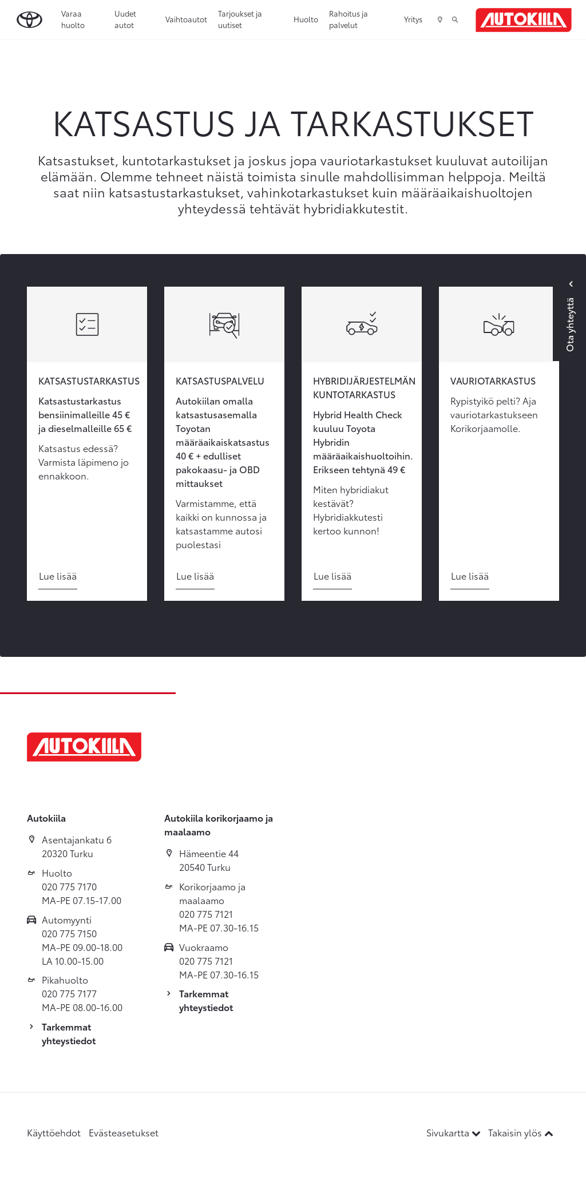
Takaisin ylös (520, 1132)
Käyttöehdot (54, 1132)
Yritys (413, 19)
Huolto (306, 19)
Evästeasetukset (124, 1132)
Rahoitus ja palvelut (348, 19)
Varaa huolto (73, 19)
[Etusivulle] (523, 20)
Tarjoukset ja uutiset (240, 19)
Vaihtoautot (186, 19)
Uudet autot (125, 19)
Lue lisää (58, 575)
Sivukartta (454, 1132)
